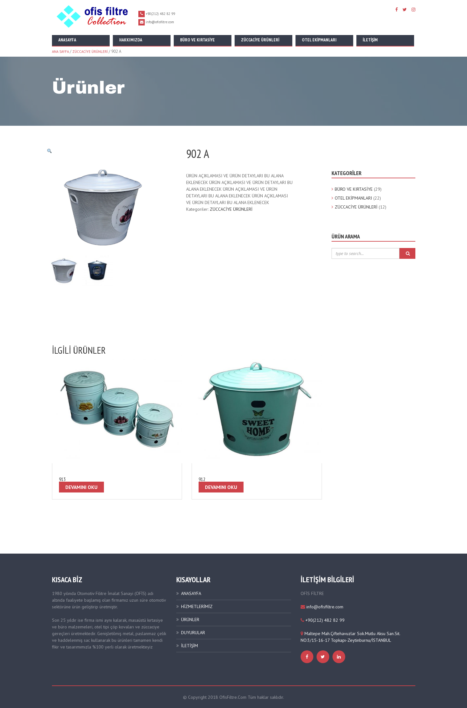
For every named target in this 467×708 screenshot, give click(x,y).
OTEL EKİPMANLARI (353, 198)
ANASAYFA (191, 593)
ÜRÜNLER (190, 619)
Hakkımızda (130, 40)
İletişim (370, 40)
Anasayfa (67, 40)
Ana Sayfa (60, 51)
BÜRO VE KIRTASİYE (354, 189)
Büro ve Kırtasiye (197, 40)
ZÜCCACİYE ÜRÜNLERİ (90, 51)
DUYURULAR (193, 632)
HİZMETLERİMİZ (197, 606)
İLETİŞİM (189, 645)
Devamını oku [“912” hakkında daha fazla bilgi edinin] (221, 487)
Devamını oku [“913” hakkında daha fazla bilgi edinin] (81, 487)
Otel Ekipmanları (319, 40)
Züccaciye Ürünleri (260, 40)
